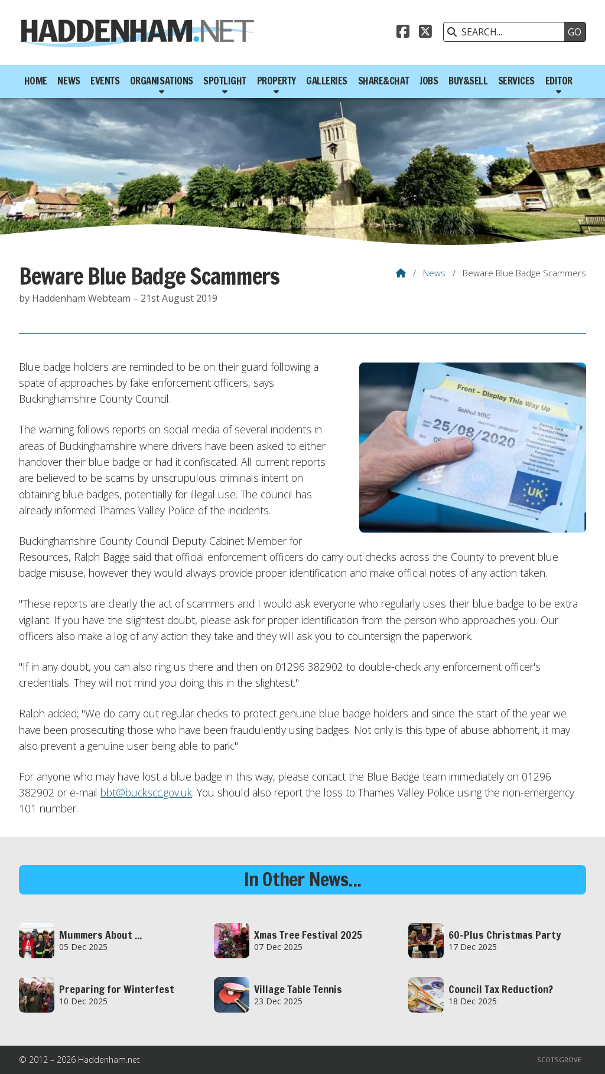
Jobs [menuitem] (428, 81)
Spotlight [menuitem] (224, 81)
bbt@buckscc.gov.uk (146, 792)
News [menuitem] (68, 81)
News (434, 273)
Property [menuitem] (276, 81)
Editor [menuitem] (559, 81)
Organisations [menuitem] (161, 81)
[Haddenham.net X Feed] (425, 33)
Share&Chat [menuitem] (383, 81)
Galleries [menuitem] (326, 81)
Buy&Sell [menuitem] (467, 81)
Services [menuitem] (516, 81)
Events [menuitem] (104, 81)
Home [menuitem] (35, 81)
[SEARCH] (507, 31)
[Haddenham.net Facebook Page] (402, 33)
